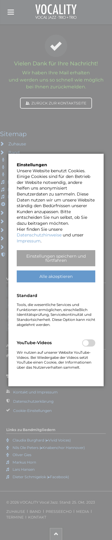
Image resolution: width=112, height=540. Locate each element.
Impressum (29, 241)
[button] (56, 258)
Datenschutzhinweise (39, 235)
